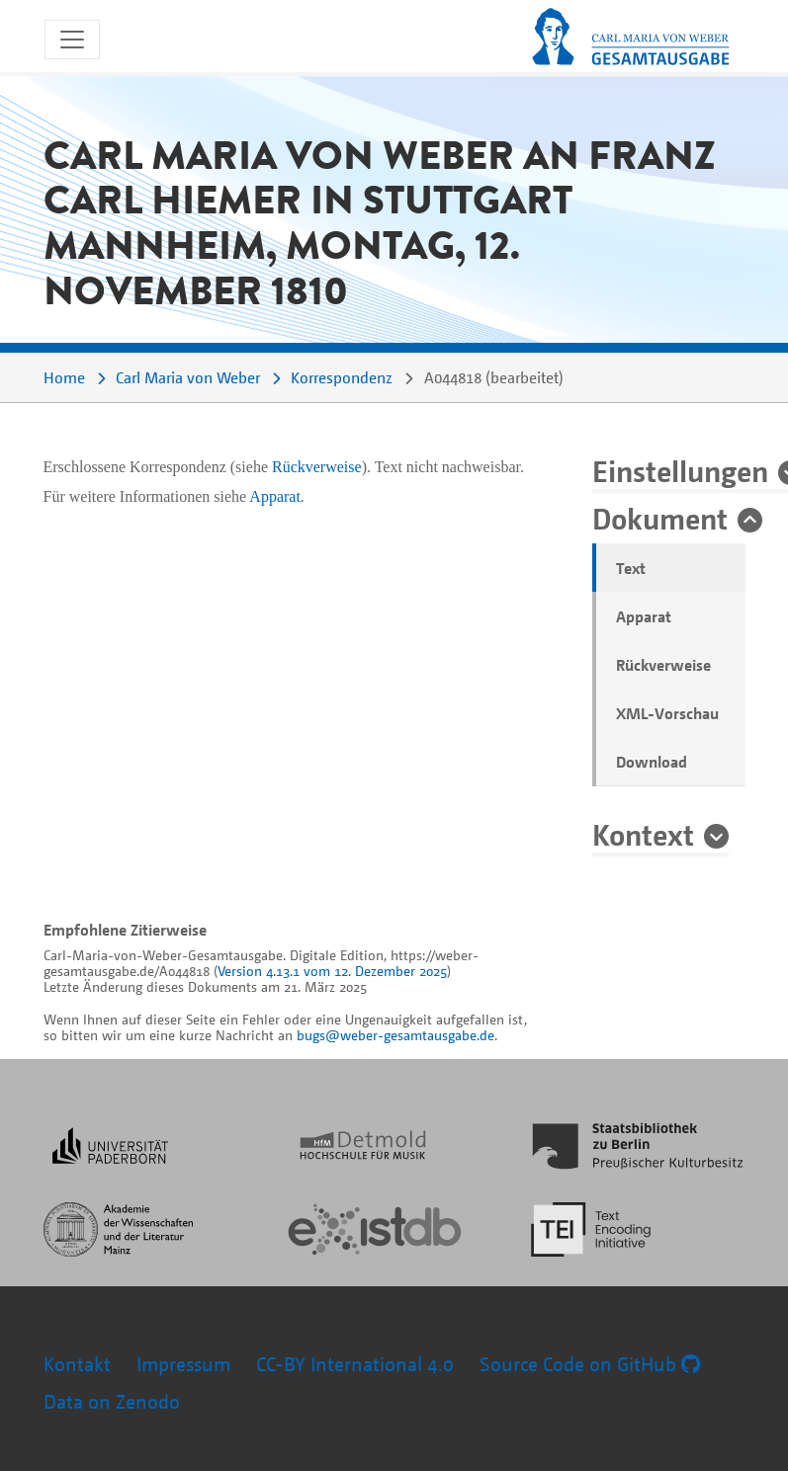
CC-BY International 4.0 (355, 1363)
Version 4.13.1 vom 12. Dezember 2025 (332, 970)
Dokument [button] (660, 517)
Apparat (643, 616)
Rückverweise (663, 665)
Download (651, 762)
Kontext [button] (643, 834)
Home (64, 377)
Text (631, 568)
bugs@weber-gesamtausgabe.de (395, 1034)
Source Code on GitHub (590, 1363)
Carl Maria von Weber (188, 377)
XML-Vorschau (667, 713)
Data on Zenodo (112, 1401)
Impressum (183, 1363)
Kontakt (77, 1363)
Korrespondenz (342, 377)
